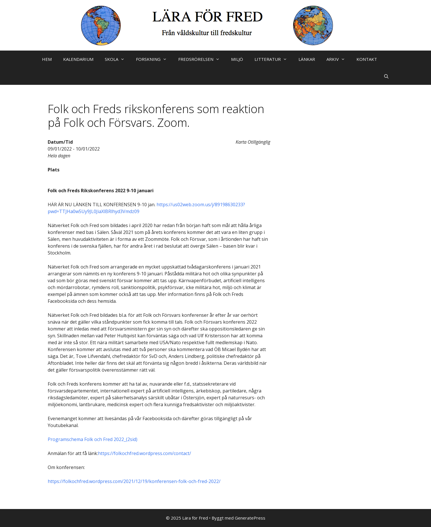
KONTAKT (366, 59)
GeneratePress (250, 518)
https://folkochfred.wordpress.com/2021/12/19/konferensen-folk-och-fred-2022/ (134, 481)
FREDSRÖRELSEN (201, 59)
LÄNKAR (306, 59)
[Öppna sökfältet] (386, 76)
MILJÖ (237, 59)
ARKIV (338, 59)
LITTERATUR (273, 59)
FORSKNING (154, 59)
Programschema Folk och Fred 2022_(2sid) (92, 439)
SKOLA (117, 59)
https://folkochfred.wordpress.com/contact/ (144, 453)
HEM (47, 59)
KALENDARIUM (78, 59)
